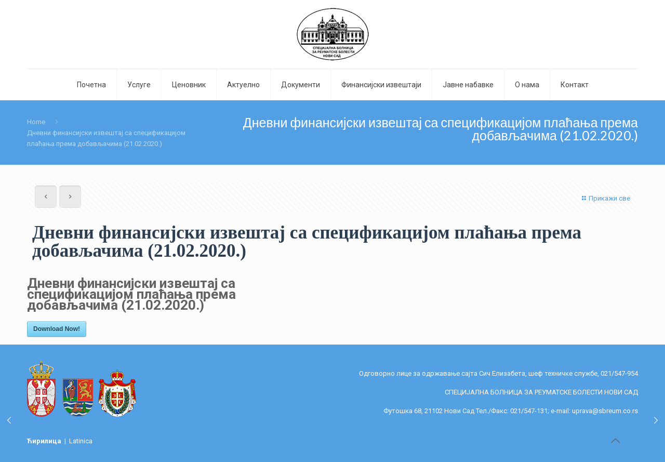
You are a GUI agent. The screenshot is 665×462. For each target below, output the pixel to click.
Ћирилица (45, 441)
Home (36, 122)
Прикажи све (604, 198)
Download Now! (56, 329)
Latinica (80, 441)
